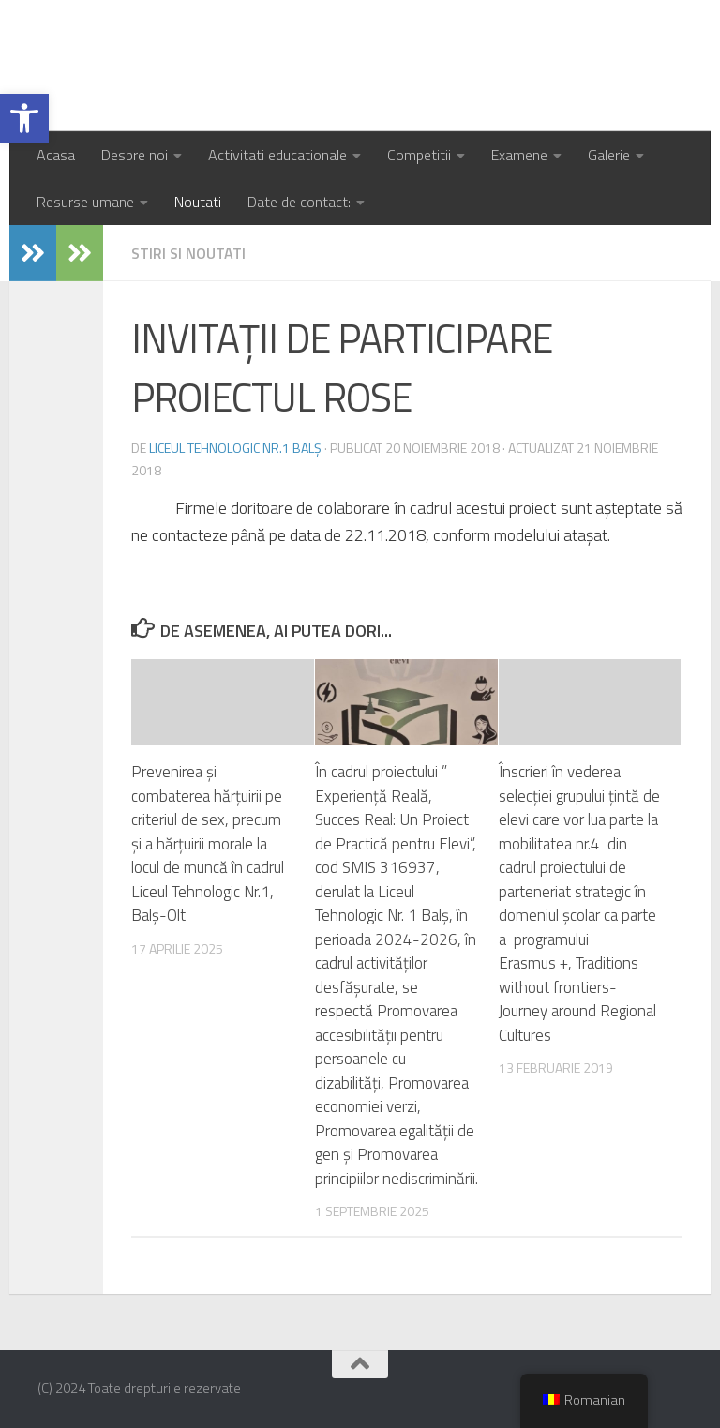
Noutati (197, 201)
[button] (24, 118)
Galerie (609, 154)
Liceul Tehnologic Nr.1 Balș (256, 66)
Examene (519, 154)
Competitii (419, 154)
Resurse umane (85, 201)
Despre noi (134, 154)
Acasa (56, 154)
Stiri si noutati (188, 253)
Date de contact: (299, 201)
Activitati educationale (277, 154)
